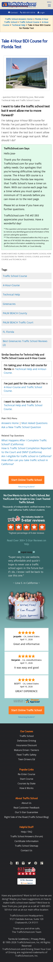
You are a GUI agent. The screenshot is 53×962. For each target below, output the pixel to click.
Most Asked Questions (34, 423)
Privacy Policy (38, 939)
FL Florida (8, 331)
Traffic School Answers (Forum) (26, 836)
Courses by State (26, 783)
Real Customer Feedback (26, 807)
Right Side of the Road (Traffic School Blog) (26, 817)
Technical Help (18, 25)
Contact (13, 12)
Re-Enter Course (26, 774)
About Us (26, 803)
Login (41, 12)
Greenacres (9, 304)
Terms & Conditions (18, 939)
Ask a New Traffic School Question (21, 427)
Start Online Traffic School (26, 480)
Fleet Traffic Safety (26, 754)
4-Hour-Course (11, 285)
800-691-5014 (27, 12)
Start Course (26, 778)
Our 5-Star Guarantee (26, 812)
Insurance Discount (26, 745)
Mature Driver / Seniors (26, 750)
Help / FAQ (26, 831)
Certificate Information (26, 841)
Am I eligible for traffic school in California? (26, 456)
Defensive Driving (26, 740)
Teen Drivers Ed (26, 759)
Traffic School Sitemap (26, 845)
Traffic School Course (29, 22)
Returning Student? (26, 486)
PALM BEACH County (15, 313)
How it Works (26, 788)
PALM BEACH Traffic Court (18, 322)
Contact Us (26, 850)
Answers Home (10, 423)
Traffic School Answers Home (19, 19)
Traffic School (27, 736)
